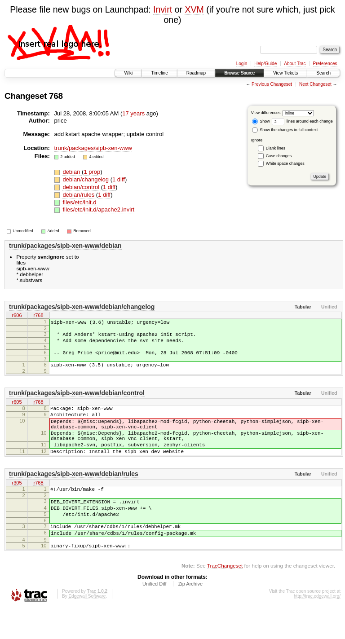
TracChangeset (225, 596)
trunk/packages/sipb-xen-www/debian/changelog (82, 306)
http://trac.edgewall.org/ (317, 627)
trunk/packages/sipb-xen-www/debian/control (77, 401)
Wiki (128, 73)
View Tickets (285, 73)
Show (261, 121)
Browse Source (239, 73)
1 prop (92, 171)
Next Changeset (315, 84)
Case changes (279, 156)
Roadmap (196, 73)
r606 (17, 316)
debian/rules (79, 194)
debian (72, 171)
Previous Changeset (272, 84)
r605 (17, 410)
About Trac (294, 63)
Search (323, 73)
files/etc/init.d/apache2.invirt (98, 209)
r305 (17, 503)
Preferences (325, 63)
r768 (38, 316)
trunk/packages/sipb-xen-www (93, 148)
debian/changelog (86, 179)
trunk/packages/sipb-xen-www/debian (65, 245)
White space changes (285, 163)
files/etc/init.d (79, 202)
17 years (133, 113)
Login (241, 63)
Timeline (159, 73)
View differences (266, 112)
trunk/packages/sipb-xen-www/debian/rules (73, 494)
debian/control (81, 187)
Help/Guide (265, 63)
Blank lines (276, 148)
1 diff (118, 179)
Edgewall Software (87, 627)
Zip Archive (190, 614)
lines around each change (302, 121)
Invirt (162, 9)
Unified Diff (154, 614)
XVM (194, 9)
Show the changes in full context (285, 130)
